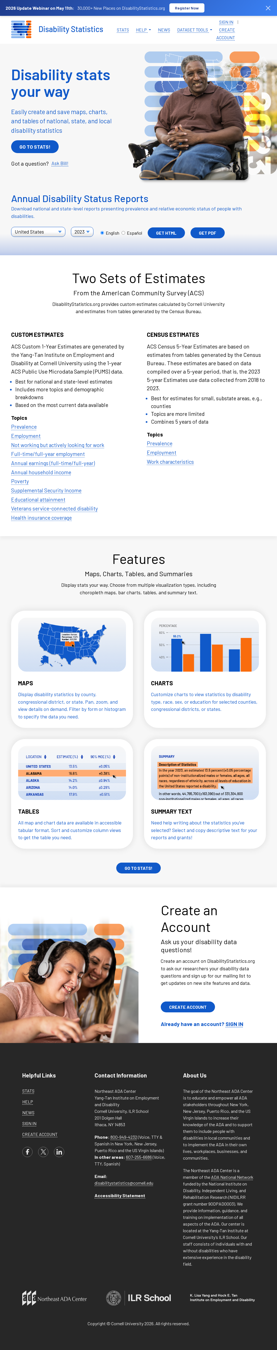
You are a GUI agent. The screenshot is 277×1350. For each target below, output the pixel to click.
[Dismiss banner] (268, 8)
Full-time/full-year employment (48, 454)
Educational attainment (38, 499)
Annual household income (41, 472)
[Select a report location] (38, 231)
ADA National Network (232, 1177)
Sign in (226, 21)
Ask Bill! (59, 163)
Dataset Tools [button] (193, 29)
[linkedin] (59, 1152)
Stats (123, 29)
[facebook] (27, 1152)
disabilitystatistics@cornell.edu (124, 1182)
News (164, 29)
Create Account (225, 33)
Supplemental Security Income (46, 490)
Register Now (187, 8)
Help (27, 1101)
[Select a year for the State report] (82, 231)
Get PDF (207, 232)
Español (132, 232)
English (110, 232)
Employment (26, 436)
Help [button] (142, 29)
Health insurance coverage (41, 517)
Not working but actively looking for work (57, 445)
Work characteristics (170, 461)
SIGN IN (234, 1024)
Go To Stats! (34, 147)
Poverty (20, 481)
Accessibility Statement (120, 1195)
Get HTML (166, 232)
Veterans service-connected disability (54, 508)
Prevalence (24, 426)
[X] (43, 1152)
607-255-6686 (139, 1157)
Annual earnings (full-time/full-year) (53, 463)
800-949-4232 (123, 1137)
